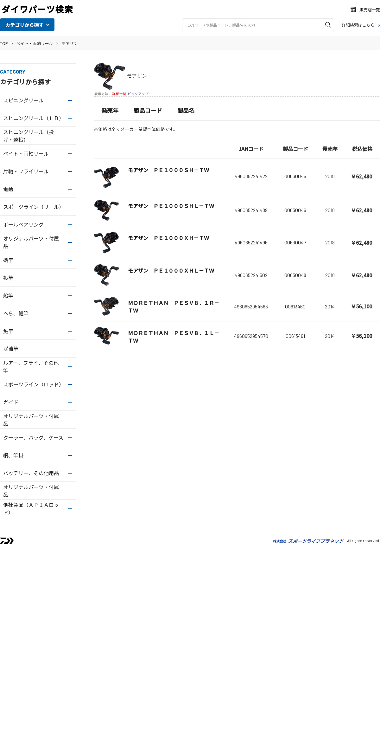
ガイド (10, 402)
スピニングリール (23, 100)
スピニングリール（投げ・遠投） (28, 135)
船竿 (8, 295)
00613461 (295, 336)
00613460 (295, 306)
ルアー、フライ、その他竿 (31, 366)
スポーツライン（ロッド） (33, 384)
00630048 (295, 275)
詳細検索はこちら (358, 25)
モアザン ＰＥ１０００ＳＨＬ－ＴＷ (171, 206)
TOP (4, 43)
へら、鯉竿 (15, 313)
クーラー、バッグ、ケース (33, 437)
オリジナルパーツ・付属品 (31, 242)
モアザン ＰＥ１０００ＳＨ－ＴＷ (168, 170)
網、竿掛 (13, 455)
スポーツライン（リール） (33, 206)
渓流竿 (10, 348)
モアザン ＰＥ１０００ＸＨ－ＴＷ (168, 238)
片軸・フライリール (26, 171)
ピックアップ (138, 93)
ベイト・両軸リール (34, 43)
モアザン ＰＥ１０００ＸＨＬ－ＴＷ (171, 270)
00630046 (295, 210)
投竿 (8, 277)
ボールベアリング (23, 224)
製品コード (148, 110)
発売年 (109, 110)
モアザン (69, 43)
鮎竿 (8, 331)
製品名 (185, 110)
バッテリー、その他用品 (31, 473)
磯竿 (8, 260)
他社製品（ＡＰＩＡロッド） (31, 508)
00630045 (295, 176)
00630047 (295, 242)
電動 (8, 189)
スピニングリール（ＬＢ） (33, 118)
